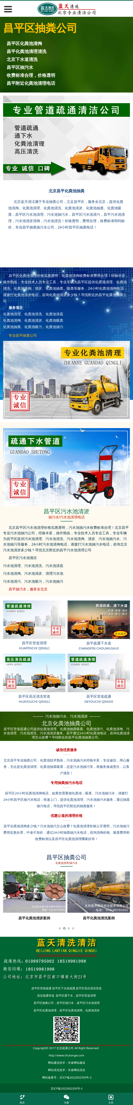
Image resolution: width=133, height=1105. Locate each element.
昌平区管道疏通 (41, 988)
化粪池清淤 (92, 1010)
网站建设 (53, 1063)
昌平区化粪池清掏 (70, 1010)
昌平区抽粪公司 (44, 1003)
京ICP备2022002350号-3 (75, 1077)
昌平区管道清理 (86, 995)
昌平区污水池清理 (88, 1003)
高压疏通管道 (45, 995)
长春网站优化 (76, 1070)
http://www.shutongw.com (66, 1055)
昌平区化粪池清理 (45, 1010)
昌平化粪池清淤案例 (34, 918)
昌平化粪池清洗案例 (99, 918)
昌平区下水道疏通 (63, 988)
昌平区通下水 (64, 995)
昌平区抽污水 (65, 1003)
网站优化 (53, 1070)
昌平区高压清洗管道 (89, 988)
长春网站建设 (76, 1063)
